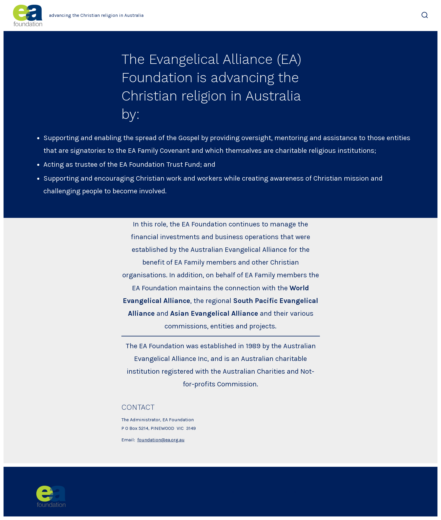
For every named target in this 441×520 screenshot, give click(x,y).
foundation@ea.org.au (161, 440)
